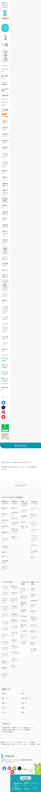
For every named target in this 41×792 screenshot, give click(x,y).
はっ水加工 (24, 631)
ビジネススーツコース (5, 156)
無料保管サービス (24, 611)
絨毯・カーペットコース (34, 515)
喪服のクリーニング (5, 668)
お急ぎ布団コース (5, 213)
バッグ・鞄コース (5, 258)
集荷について (16, 728)
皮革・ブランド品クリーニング (34, 618)
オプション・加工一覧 (24, 590)
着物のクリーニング (15, 587)
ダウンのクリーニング (5, 587)
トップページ (24, 467)
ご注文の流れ (6, 728)
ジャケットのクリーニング (5, 635)
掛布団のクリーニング (15, 615)
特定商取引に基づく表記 (8, 744)
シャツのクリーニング (5, 648)
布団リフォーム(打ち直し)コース (15, 530)
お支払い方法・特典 (8, 730)
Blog (38, 744)
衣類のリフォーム (34, 595)
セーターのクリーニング (5, 615)
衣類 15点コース (5, 527)
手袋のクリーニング (15, 641)
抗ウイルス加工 (24, 636)
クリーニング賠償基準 (29, 742)
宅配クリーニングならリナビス (31, 770)
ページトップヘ (20, 485)
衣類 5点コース (5, 515)
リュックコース (5, 318)
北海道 (3, 693)
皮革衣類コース (5, 265)
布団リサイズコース (5, 242)
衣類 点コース (5, 122)
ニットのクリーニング (5, 622)
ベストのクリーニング (5, 642)
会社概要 (2, 742)
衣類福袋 (5, 116)
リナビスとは (5, 70)
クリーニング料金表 (5, 83)
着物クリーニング (34, 631)
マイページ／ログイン (5, 27)
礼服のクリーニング (5, 662)
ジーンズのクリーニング (5, 655)
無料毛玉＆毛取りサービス (24, 604)
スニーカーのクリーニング (15, 659)
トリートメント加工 (24, 642)
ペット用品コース (5, 337)
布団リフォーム (34, 612)
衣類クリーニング (34, 589)
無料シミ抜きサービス (24, 597)
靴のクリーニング (15, 666)
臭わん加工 (24, 616)
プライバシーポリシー (22, 744)
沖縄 (22, 712)
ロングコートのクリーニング (5, 600)
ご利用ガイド (5, 77)
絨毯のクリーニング (15, 647)
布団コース (5, 206)
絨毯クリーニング (34, 643)
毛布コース (5, 219)
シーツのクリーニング (15, 627)
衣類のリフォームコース (5, 192)
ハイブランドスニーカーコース (5, 310)
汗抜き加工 (24, 620)
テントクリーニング (34, 637)
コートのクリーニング (5, 593)
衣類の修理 (34, 600)
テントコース (5, 344)
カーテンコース (5, 295)
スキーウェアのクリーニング (5, 675)
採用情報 (32, 744)
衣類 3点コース (5, 509)
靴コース (5, 270)
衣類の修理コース (5, 185)
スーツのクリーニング (5, 628)
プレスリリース (11, 742)
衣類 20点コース (5, 533)
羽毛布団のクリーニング (15, 608)
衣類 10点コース (5, 521)
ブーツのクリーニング (15, 653)
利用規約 (19, 742)
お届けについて (28, 728)
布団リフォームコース (5, 233)
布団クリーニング (34, 605)
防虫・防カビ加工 (24, 625)
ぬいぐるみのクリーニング (15, 600)
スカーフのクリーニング (15, 633)
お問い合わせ (5, 388)
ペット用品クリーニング (34, 650)
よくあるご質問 (5, 90)
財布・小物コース (5, 276)
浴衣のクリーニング (15, 593)
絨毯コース (5, 301)
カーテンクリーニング (34, 625)
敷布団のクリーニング (15, 621)
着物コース (5, 172)
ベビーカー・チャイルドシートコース (5, 328)
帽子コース (5, 350)
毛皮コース (5, 178)
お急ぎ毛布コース (5, 226)
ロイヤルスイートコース (5, 164)
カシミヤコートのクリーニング (5, 608)
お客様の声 (5, 95)
